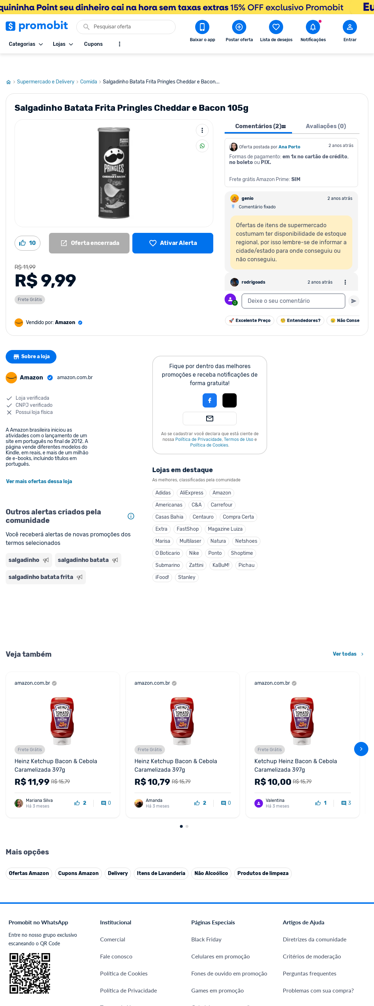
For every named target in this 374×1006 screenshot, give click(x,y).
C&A (197, 488)
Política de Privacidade (198, 422)
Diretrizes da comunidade (314, 922)
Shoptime (242, 536)
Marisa (162, 524)
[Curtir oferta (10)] (27, 226)
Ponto (215, 536)
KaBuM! (221, 548)
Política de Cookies (209, 428)
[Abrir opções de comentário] (345, 265)
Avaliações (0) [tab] (326, 109)
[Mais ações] (202, 113)
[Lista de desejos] (172, 226)
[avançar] (361, 732)
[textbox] (293, 284)
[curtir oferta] (80, 786)
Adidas (163, 476)
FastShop (188, 512)
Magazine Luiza (225, 512)
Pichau (246, 548)
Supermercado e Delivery (48, 65)
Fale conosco (116, 939)
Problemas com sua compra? (318, 973)
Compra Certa (238, 500)
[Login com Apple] (229, 383)
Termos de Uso (238, 422)
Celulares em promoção (220, 939)
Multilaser (190, 524)
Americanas (168, 488)
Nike (194, 536)
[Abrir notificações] (313, 32)
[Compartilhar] (202, 128)
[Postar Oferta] (239, 32)
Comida (91, 65)
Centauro (203, 500)
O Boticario (167, 536)
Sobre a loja (33, 339)
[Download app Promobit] (202, 32)
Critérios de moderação (312, 939)
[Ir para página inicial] (11, 65)
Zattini (196, 548)
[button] (185, 383)
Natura (218, 524)
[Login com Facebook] (210, 383)
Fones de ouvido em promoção (229, 956)
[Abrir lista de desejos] (276, 32)
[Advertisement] (72, 599)
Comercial (112, 922)
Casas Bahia (169, 500)
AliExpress (191, 476)
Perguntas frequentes (309, 956)
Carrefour (221, 488)
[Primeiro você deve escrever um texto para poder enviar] (353, 284)
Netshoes (246, 524)
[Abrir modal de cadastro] (349, 32)
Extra (161, 512)
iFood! (162, 560)
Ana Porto (289, 129)
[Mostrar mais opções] (119, 44)
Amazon (222, 476)
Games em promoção (217, 973)
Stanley (187, 560)
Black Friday (206, 922)
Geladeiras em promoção (222, 990)
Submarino (167, 548)
